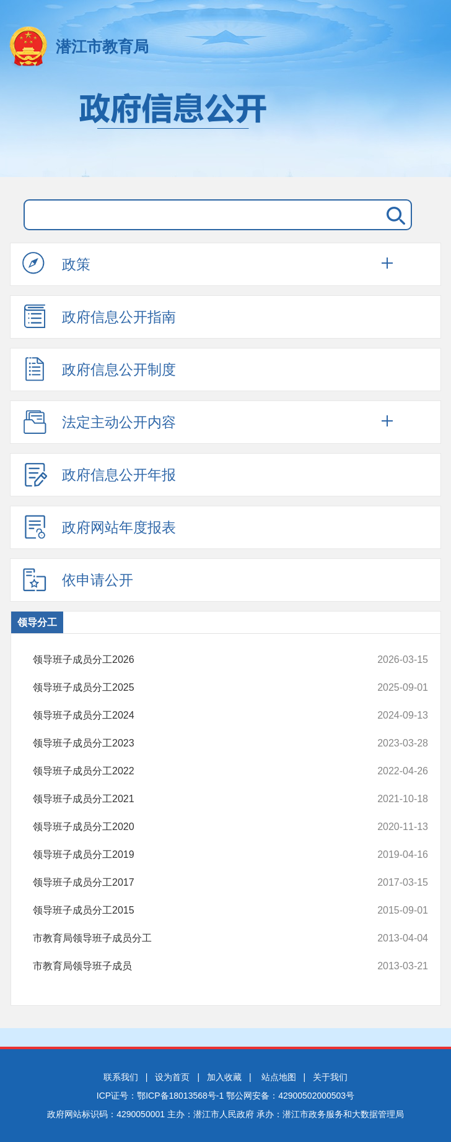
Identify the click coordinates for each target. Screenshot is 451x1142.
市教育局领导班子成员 (193, 966)
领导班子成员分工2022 (193, 771)
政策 (56, 263)
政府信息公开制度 (99, 369)
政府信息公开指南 (99, 316)
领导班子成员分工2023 (193, 743)
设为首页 (172, 1077)
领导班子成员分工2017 (193, 882)
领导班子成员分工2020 (193, 827)
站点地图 (278, 1077)
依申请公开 (77, 579)
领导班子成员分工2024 (193, 715)
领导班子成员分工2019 (193, 854)
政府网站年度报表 (99, 526)
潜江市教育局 (102, 46)
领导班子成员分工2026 (193, 659)
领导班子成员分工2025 (193, 687)
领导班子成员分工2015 (193, 910)
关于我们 (330, 1077)
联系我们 (120, 1077)
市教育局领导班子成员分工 (193, 938)
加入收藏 (224, 1077)
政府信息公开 (225, 129)
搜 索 (393, 214)
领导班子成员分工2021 (193, 799)
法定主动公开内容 (99, 421)
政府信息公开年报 (99, 474)
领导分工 (37, 622)
